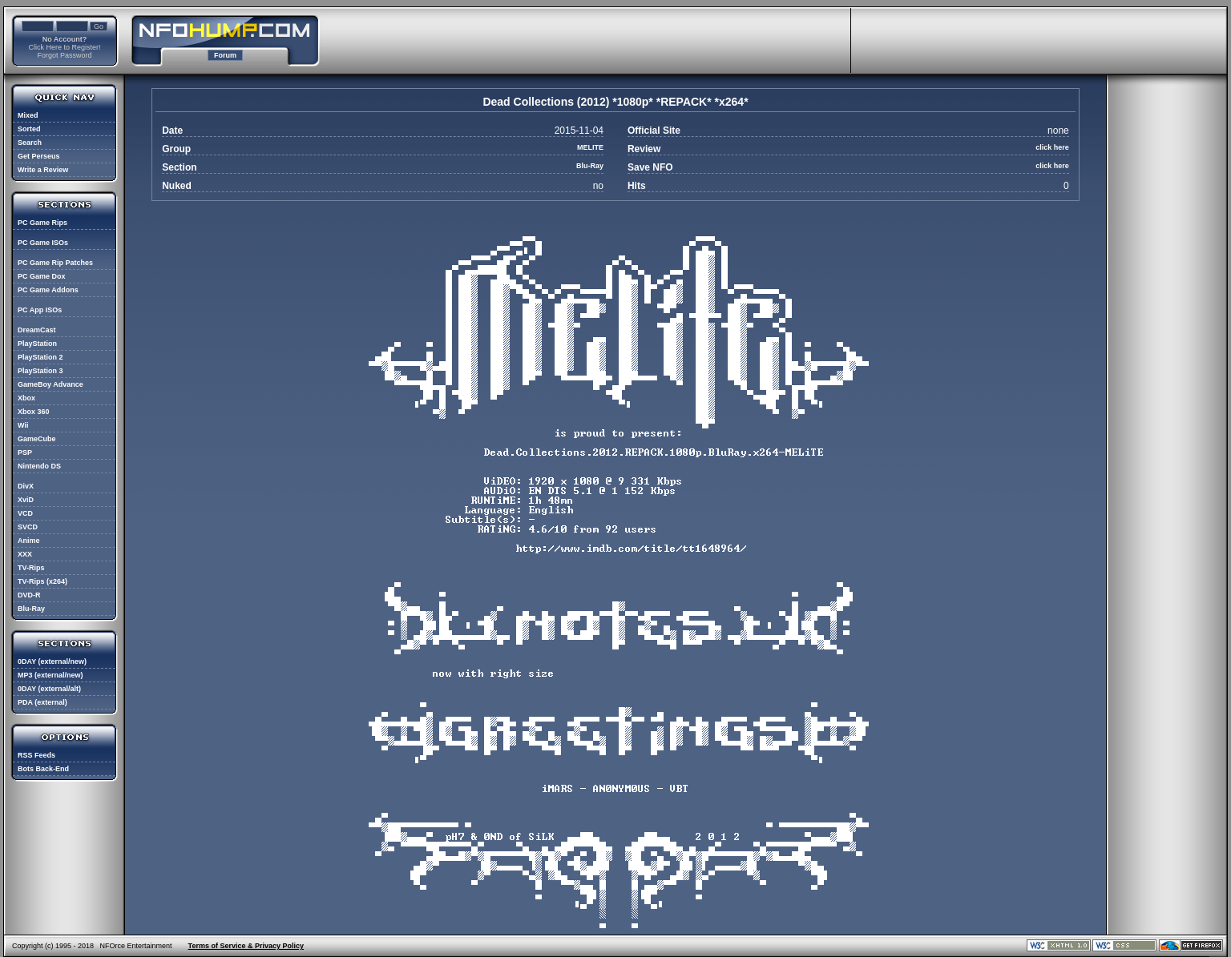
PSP (25, 452)
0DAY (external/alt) (49, 689)
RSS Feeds (36, 755)
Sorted (29, 129)
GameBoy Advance (50, 384)
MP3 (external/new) (50, 675)
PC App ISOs (40, 310)
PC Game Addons (48, 290)
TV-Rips (31, 568)
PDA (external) (42, 702)
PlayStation (37, 344)
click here (1052, 147)
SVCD (28, 527)
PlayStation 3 (40, 371)
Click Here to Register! (64, 47)
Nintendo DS (39, 466)
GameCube (37, 439)
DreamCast (37, 330)
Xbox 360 (34, 412)
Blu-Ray (31, 609)
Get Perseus (39, 156)
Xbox (26, 398)
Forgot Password (64, 55)
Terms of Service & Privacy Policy (246, 946)
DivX (26, 486)
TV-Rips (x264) (42, 581)
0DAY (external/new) (52, 661)
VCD (25, 513)
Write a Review (43, 170)
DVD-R (29, 595)
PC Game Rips (42, 223)
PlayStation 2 (40, 357)
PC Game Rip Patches (55, 263)
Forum (225, 55)
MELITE (590, 147)
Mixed (28, 115)
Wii (23, 425)
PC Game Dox (42, 276)
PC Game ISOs (43, 243)
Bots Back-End (43, 769)
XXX (25, 554)
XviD (26, 500)
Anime (29, 541)
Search (30, 143)
